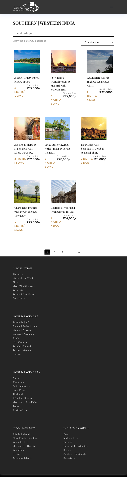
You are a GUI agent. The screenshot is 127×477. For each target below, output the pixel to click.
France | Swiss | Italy (25, 326)
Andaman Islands (23, 458)
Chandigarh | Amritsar (26, 438)
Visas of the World (23, 278)
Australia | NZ (21, 322)
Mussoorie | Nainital (24, 446)
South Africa (20, 410)
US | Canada (20, 342)
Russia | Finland (22, 346)
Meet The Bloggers (24, 286)
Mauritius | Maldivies (25, 402)
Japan (16, 406)
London (17, 354)
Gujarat (68, 442)
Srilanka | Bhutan (23, 398)
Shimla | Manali (22, 434)
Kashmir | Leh (20, 442)
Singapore (18, 382)
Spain (16, 338)
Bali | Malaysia (21, 386)
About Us (18, 274)
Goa (66, 434)
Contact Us (19, 298)
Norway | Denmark (24, 334)
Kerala (67, 450)
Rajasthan (18, 450)
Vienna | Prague (22, 330)
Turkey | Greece (22, 350)
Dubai (16, 378)
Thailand (18, 394)
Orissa (16, 454)
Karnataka (69, 458)
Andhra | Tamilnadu (75, 454)
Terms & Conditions (24, 294)
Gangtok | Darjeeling (76, 446)
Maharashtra (71, 438)
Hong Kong (19, 390)
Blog (15, 282)
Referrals (18, 290)
